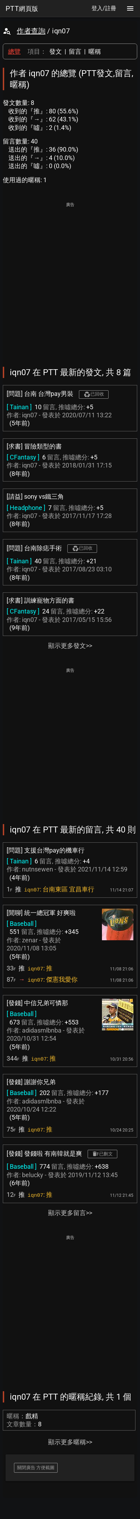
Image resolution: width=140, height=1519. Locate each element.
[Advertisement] (70, 279)
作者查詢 (31, 31)
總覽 (14, 51)
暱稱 (94, 51)
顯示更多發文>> (70, 645)
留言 (75, 51)
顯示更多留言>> (70, 1212)
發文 (55, 51)
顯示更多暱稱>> (70, 1442)
